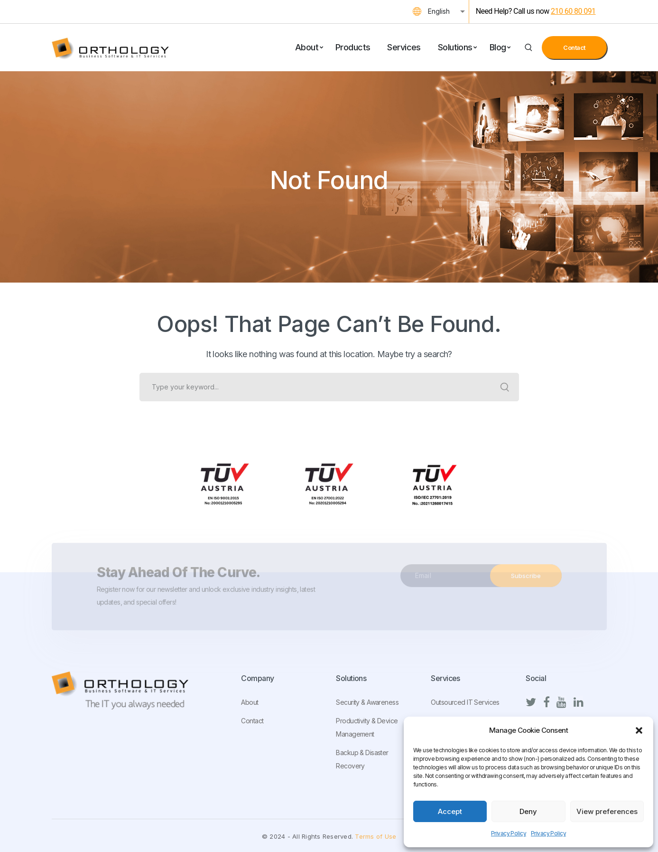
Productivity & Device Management (367, 727)
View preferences (607, 811)
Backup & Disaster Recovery (362, 759)
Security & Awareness (367, 702)
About (249, 702)
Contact (574, 47)
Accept (450, 811)
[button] (639, 730)
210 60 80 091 (573, 11)
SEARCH (505, 387)
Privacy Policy (508, 833)
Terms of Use (375, 836)
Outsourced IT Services (465, 702)
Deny (528, 811)
